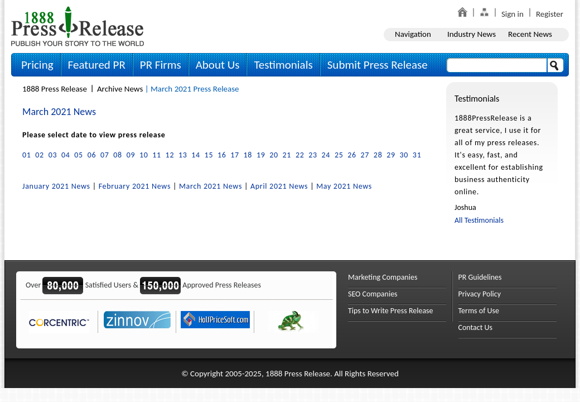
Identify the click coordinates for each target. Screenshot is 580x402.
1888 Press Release (54, 89)
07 (104, 155)
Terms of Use (479, 310)
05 (78, 155)
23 (312, 155)
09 (131, 155)
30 (404, 155)
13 (182, 155)
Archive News (120, 89)
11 (156, 155)
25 (339, 155)
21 (287, 155)
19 (261, 155)
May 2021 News (344, 186)
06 (92, 155)
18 (248, 155)
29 (390, 155)
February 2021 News (135, 186)
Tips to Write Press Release (390, 310)
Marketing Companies (382, 277)
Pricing (37, 65)
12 (170, 155)
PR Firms (160, 65)
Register (549, 14)
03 (53, 155)
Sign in (512, 14)
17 (234, 155)
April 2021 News (279, 186)
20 (273, 155)
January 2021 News (56, 186)
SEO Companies (373, 294)
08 (117, 155)
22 (300, 155)
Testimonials (283, 65)
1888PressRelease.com (77, 26)
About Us (218, 65)
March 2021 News (210, 186)
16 (222, 155)
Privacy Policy (479, 294)
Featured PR (96, 65)
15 (209, 155)
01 (26, 155)
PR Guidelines (480, 277)
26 (351, 155)
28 (378, 155)
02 (39, 155)
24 (326, 155)
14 (195, 155)
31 (417, 155)
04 (65, 155)
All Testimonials (479, 220)
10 (143, 155)
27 (365, 155)
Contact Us (475, 327)
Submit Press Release (377, 65)
